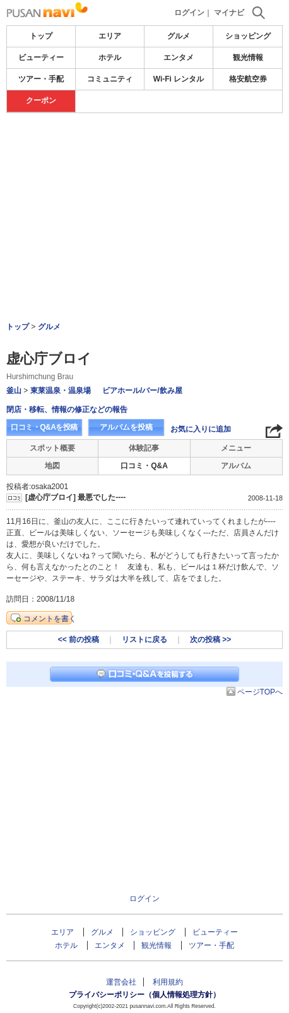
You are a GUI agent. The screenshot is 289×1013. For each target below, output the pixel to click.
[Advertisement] (144, 182)
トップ (41, 36)
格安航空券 (248, 79)
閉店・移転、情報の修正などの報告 (66, 409)
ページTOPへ (260, 692)
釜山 (13, 390)
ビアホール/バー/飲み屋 (142, 390)
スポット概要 (52, 448)
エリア (109, 36)
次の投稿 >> (210, 639)
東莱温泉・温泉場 (60, 390)
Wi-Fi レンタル (178, 79)
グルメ (178, 36)
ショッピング (248, 36)
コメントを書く (49, 618)
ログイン (189, 12)
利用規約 (168, 982)
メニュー (236, 448)
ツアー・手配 (41, 79)
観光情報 (248, 57)
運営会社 (121, 982)
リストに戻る (144, 639)
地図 (52, 465)
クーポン (41, 100)
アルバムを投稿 (126, 427)
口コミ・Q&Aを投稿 (44, 427)
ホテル (109, 57)
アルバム (236, 465)
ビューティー (41, 57)
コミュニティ (110, 79)
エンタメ (178, 57)
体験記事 (144, 448)
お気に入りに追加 (200, 429)
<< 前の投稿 (78, 639)
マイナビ (229, 12)
